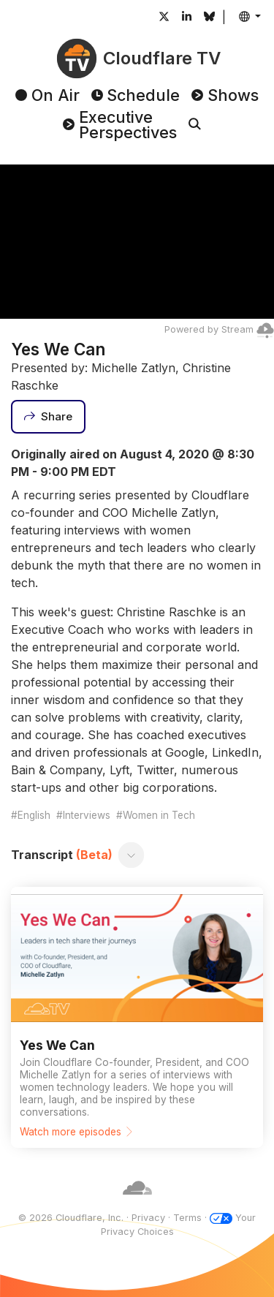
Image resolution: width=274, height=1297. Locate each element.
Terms (187, 1217)
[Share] (48, 417)
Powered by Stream (219, 329)
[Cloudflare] (137, 1203)
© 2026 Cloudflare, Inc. (70, 1217)
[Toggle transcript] (131, 855)
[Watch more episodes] (137, 1017)
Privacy (148, 1217)
